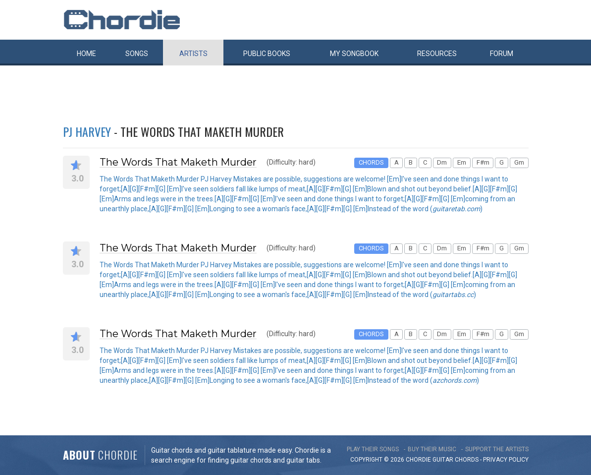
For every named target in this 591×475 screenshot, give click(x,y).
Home (86, 54)
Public (266, 54)
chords (467, 459)
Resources (437, 54)
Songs (136, 54)
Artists (193, 54)
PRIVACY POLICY (506, 459)
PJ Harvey (87, 131)
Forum (501, 54)
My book (354, 54)
